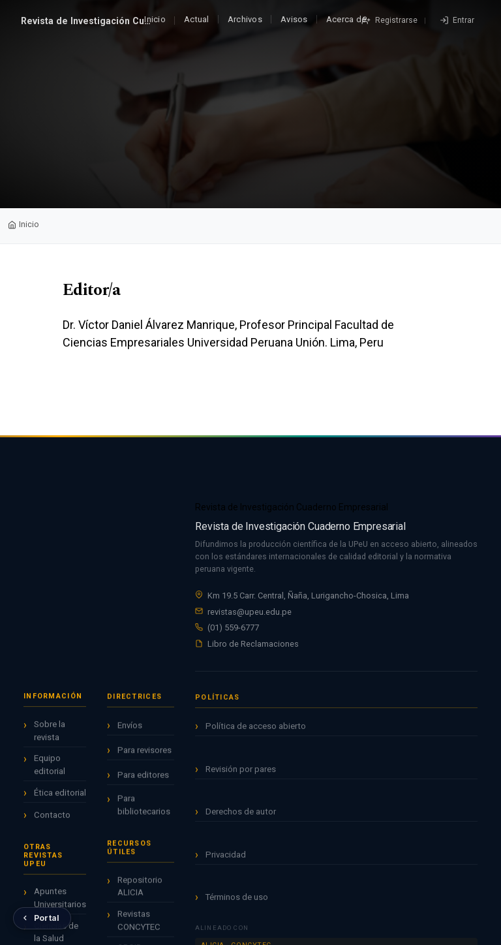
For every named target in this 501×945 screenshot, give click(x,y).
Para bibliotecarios (143, 809)
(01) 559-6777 (233, 627)
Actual (196, 19)
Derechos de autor (240, 819)
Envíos (129, 730)
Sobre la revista (49, 733)
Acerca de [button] (346, 19)
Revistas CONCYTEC (138, 925)
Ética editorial (60, 796)
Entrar (462, 20)
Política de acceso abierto (255, 734)
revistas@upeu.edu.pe (249, 612)
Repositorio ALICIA (139, 891)
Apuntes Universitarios (60, 901)
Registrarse (395, 20)
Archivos (245, 19)
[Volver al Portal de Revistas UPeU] (42, 918)
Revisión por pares (240, 776)
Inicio (155, 19)
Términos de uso (236, 905)
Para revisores (144, 755)
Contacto (52, 817)
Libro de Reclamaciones (253, 644)
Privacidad (225, 862)
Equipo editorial (49, 767)
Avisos (294, 19)
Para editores (143, 779)
